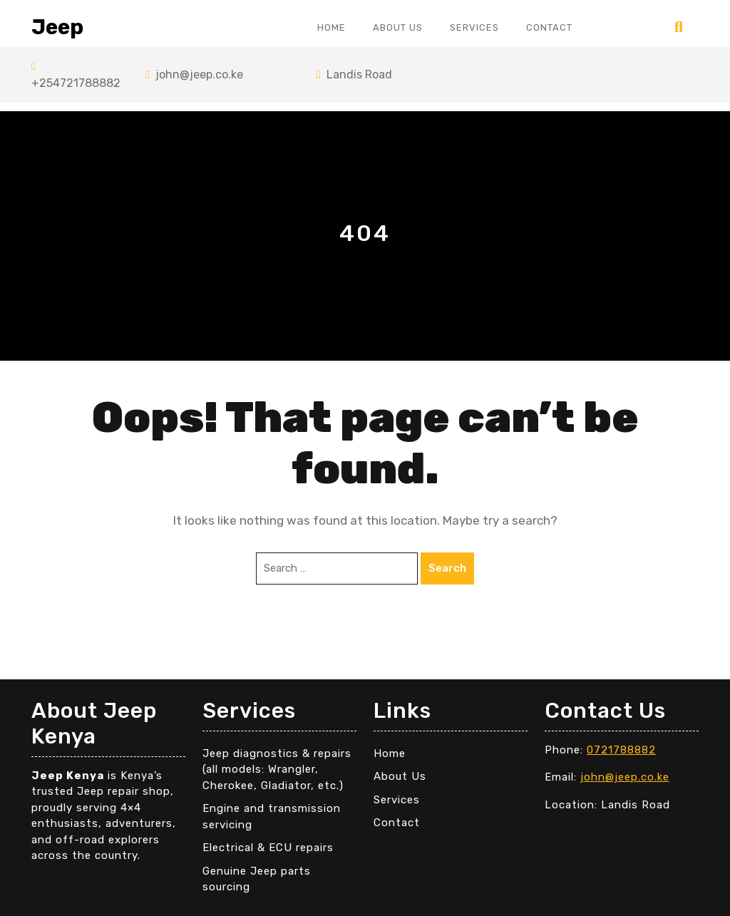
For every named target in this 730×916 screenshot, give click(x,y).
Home (331, 27)
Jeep (57, 27)
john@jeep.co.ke (194, 74)
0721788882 (621, 749)
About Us (398, 27)
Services (474, 27)
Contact (549, 27)
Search (447, 568)
